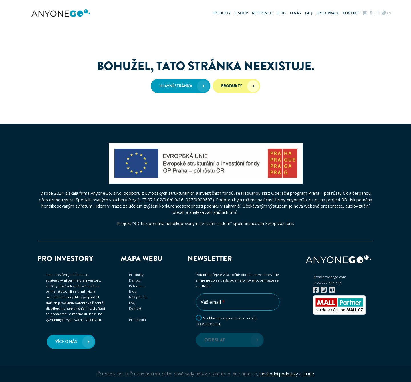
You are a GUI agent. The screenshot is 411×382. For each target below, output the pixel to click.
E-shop (241, 13)
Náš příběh (138, 297)
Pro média (137, 319)
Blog (281, 13)
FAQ (308, 13)
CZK (375, 12)
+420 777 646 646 (327, 282)
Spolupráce (328, 13)
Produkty (221, 13)
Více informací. (209, 323)
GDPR (308, 374)
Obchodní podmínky (278, 374)
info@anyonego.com (329, 277)
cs (386, 12)
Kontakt (351, 13)
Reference (262, 13)
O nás (295, 13)
